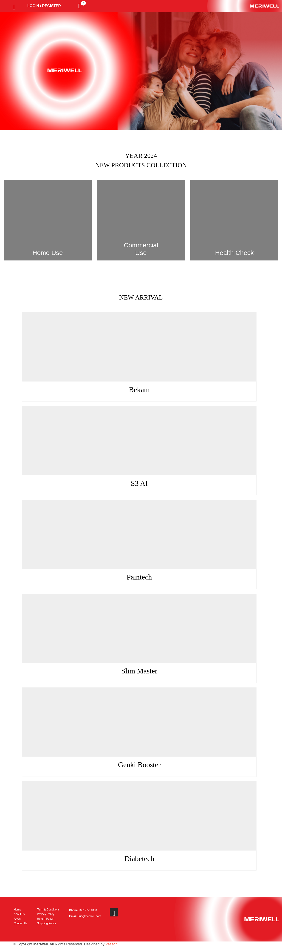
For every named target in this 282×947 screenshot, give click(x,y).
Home (17, 909)
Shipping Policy (46, 923)
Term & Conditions (48, 909)
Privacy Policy (45, 914)
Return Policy (45, 918)
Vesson (111, 944)
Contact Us (20, 923)
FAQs (17, 918)
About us (19, 914)
